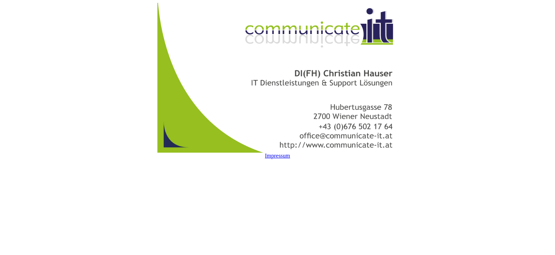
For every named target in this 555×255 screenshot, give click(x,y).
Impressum (277, 156)
